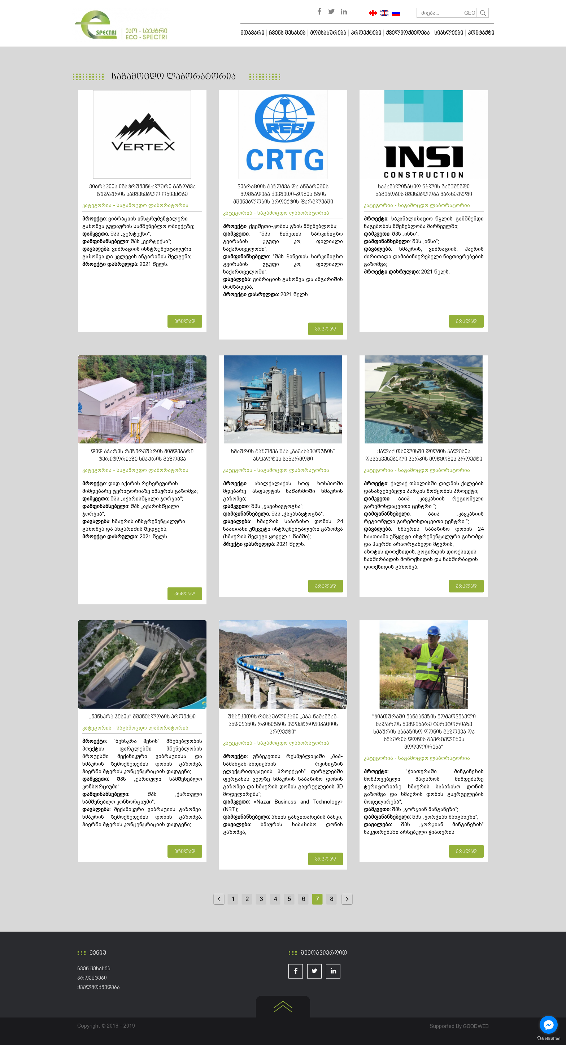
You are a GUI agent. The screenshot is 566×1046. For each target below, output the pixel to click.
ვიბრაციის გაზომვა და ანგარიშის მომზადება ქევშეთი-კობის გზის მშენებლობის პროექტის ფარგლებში (283, 195)
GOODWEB (476, 1027)
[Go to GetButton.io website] (548, 1038)
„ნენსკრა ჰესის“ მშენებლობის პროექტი (142, 717)
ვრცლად (184, 322)
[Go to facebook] (549, 1025)
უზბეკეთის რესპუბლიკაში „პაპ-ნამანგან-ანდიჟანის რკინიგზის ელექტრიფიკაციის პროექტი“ (283, 725)
